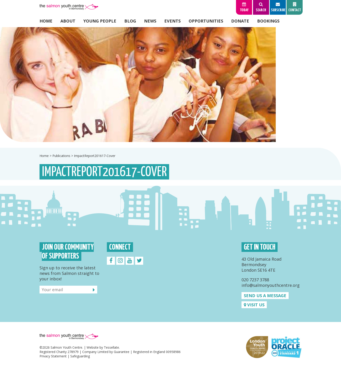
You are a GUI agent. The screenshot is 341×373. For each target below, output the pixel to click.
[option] (170, 84)
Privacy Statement (53, 356)
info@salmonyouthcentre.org (271, 285)
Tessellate (111, 347)
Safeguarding (80, 356)
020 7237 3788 (255, 279)
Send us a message (265, 295)
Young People (99, 21)
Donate (240, 21)
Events (172, 21)
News (150, 21)
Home (46, 21)
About (67, 21)
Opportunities (206, 21)
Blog (130, 21)
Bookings (268, 21)
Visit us (254, 305)
